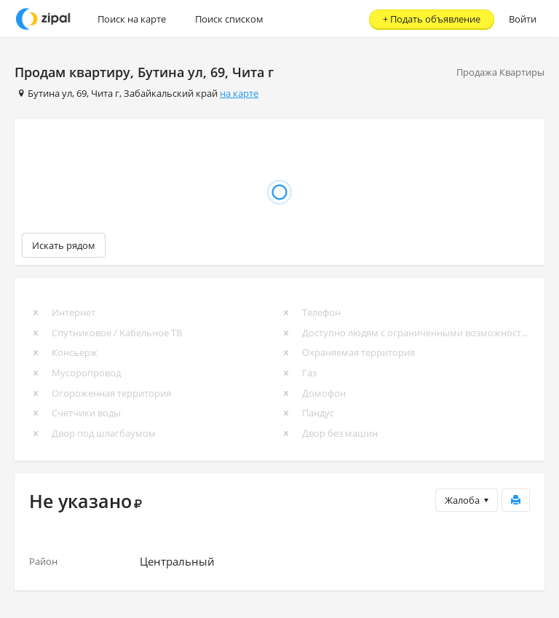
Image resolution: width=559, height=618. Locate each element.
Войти (522, 18)
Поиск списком (229, 18)
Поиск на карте (132, 18)
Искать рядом (63, 245)
